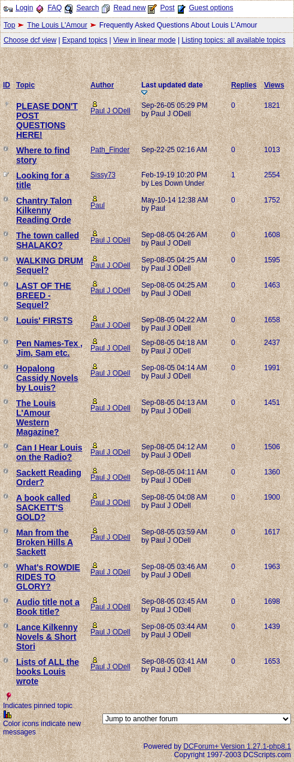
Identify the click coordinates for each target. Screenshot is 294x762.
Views (274, 85)
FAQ (54, 8)
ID (6, 85)
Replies (244, 85)
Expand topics (84, 40)
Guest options (211, 8)
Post (167, 8)
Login (24, 8)
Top (9, 25)
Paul (97, 205)
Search (87, 8)
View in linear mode (144, 40)
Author (102, 85)
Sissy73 (103, 175)
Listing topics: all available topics (233, 40)
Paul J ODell (110, 111)
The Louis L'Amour (57, 25)
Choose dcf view (30, 40)
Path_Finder (109, 150)
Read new (129, 8)
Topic (25, 85)
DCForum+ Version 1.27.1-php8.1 (237, 746)
